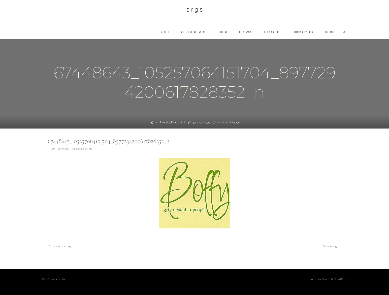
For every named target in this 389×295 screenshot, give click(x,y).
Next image (331, 246)
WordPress (340, 279)
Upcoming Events (169, 122)
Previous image (60, 246)
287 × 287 (56, 148)
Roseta (325, 279)
